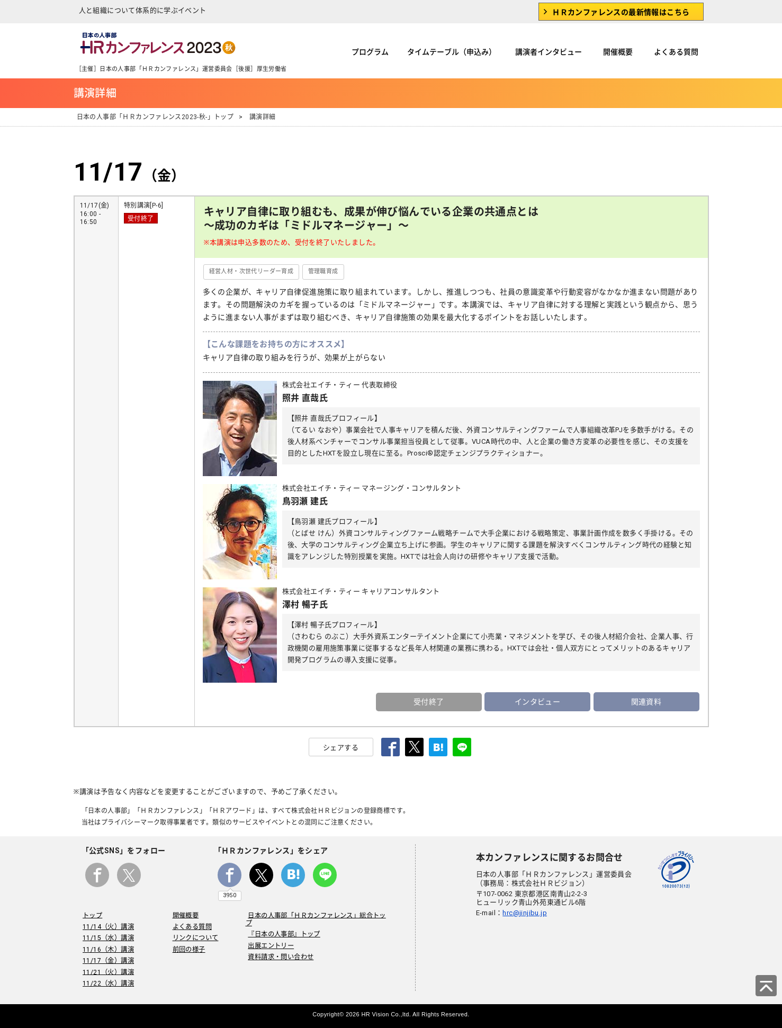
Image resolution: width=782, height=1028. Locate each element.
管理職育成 (323, 271)
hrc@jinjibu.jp (524, 911)
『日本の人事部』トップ (282, 924)
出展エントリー (269, 936)
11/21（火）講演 (107, 969)
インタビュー (537, 700)
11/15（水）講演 (107, 936)
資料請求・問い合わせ (278, 947)
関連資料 (646, 700)
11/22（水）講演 (107, 981)
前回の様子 (188, 947)
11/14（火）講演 (107, 924)
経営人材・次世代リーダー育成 (251, 271)
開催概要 (618, 52)
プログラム (370, 52)
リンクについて (195, 936)
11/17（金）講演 (107, 958)
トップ (91, 913)
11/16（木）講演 (107, 947)
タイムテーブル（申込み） (451, 52)
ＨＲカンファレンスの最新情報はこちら (620, 12)
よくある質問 (676, 52)
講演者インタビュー (548, 52)
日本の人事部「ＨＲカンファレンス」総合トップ (318, 913)
